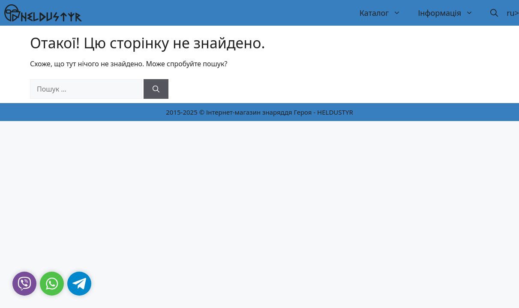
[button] (494, 13)
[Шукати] (156, 89)
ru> (513, 13)
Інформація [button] (450, 13)
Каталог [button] (384, 13)
